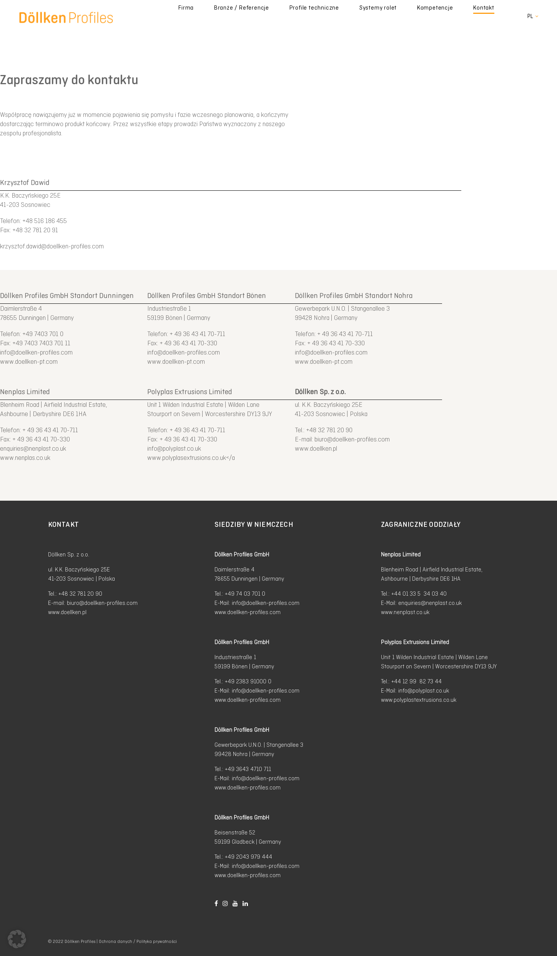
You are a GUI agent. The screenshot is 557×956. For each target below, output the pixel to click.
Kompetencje (463, 16)
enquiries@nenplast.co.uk (33, 448)
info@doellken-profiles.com (36, 352)
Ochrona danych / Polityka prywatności (138, 941)
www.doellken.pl (316, 448)
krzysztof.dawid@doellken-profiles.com (52, 246)
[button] (17, 939)
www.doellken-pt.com (29, 361)
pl (530, 16)
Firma (264, 16)
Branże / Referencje (307, 16)
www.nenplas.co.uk (25, 457)
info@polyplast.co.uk (174, 448)
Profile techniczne (367, 16)
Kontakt (499, 16)
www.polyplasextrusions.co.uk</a (191, 457)
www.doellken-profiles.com (247, 612)
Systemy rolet (418, 16)
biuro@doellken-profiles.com (352, 439)
